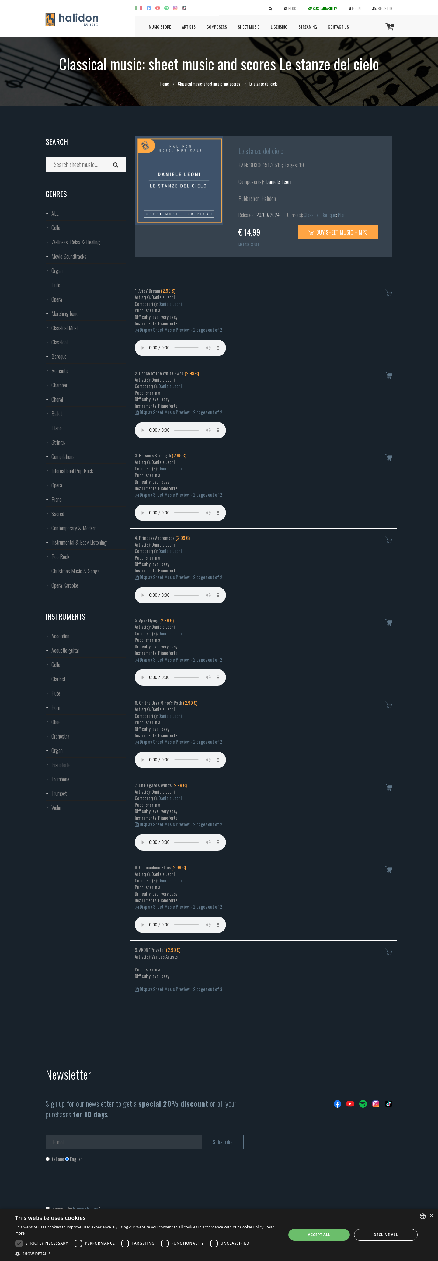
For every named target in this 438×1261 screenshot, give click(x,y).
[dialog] (219, 1235)
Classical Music (65, 328)
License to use (248, 243)
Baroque (59, 356)
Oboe (56, 722)
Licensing (279, 26)
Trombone (60, 779)
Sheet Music (249, 26)
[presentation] (92, 1187)
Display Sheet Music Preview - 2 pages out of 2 (178, 329)
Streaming (307, 26)
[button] (146, 1253)
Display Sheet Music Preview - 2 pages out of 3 (178, 989)
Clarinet (58, 679)
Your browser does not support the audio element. (180, 348)
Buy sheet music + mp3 (338, 232)
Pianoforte (61, 765)
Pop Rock (60, 557)
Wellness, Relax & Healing (75, 242)
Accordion (60, 636)
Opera (56, 299)
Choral (57, 399)
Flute (55, 285)
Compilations (63, 456)
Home (164, 84)
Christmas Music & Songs (75, 571)
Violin (56, 808)
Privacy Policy (85, 1208)
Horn (55, 707)
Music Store (160, 26)
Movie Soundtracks (68, 256)
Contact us (338, 26)
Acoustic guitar (65, 650)
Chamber (59, 385)
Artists (189, 26)
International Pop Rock (72, 471)
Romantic (60, 371)
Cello (55, 228)
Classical (59, 342)
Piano (56, 428)
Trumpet (59, 793)
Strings (58, 442)
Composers (217, 26)
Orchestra (60, 736)
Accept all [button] (319, 1234)
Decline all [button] (386, 1234)
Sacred (57, 514)
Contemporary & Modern (73, 528)
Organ (57, 270)
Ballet (56, 413)
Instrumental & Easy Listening (79, 542)
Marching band (64, 313)
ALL (54, 213)
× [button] (431, 1216)
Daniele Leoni (279, 182)
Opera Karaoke (64, 585)
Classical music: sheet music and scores (209, 84)
